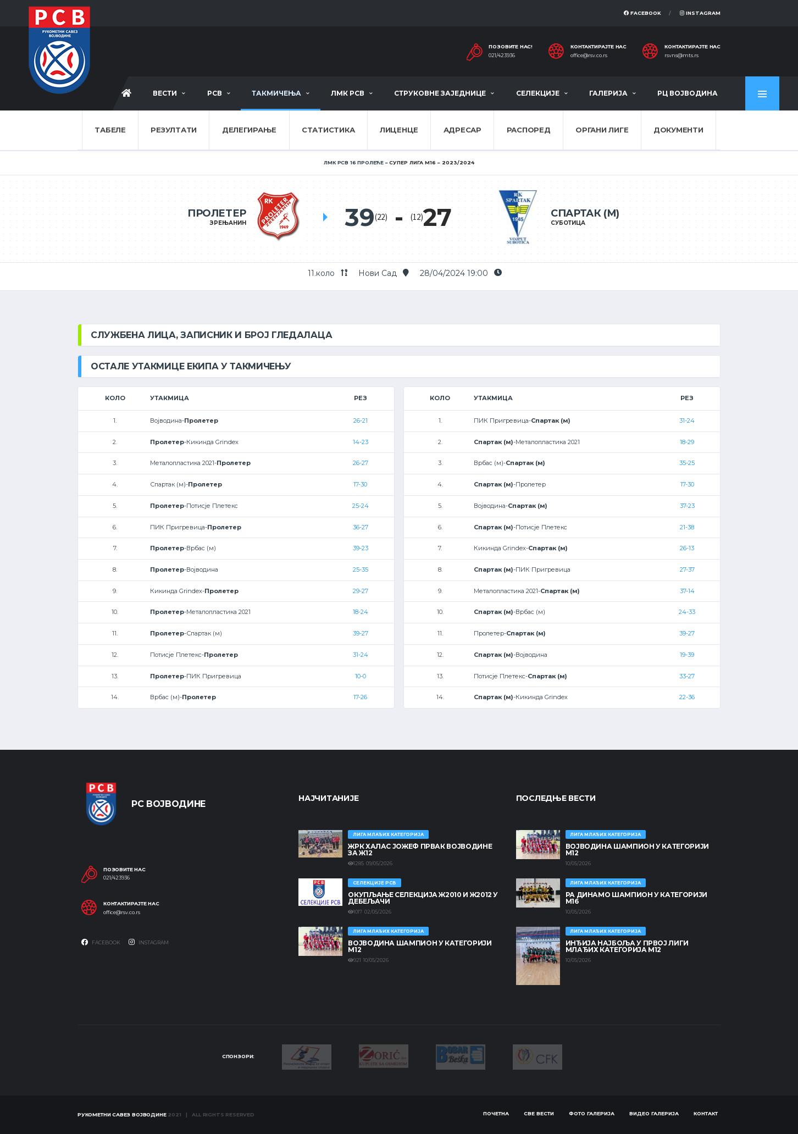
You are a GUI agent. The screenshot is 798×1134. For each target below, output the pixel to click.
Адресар (462, 129)
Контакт (706, 1113)
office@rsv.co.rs (588, 55)
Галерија (608, 93)
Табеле (110, 129)
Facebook (642, 13)
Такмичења (276, 93)
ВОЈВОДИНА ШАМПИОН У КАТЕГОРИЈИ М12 (419, 946)
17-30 (360, 484)
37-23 (687, 506)
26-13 (687, 548)
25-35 (360, 569)
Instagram (700, 13)
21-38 (687, 527)
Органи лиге (601, 129)
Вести (165, 93)
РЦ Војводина (687, 93)
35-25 (687, 463)
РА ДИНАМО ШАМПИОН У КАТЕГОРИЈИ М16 (636, 897)
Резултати (174, 129)
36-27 (360, 527)
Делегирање (249, 129)
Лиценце (399, 129)
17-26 (360, 697)
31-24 (360, 655)
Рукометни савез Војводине (122, 1114)
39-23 (360, 548)
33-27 (687, 676)
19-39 (687, 655)
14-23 (360, 442)
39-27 (360, 633)
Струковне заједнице (440, 93)
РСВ (214, 93)
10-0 (360, 676)
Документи (678, 129)
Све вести (539, 1113)
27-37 (687, 569)
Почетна (496, 1113)
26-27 (360, 463)
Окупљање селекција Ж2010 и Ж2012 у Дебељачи (423, 897)
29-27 (360, 591)
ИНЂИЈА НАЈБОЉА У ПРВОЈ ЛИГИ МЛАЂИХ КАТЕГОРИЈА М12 (627, 946)
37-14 (687, 591)
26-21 (360, 420)
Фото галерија (591, 1113)
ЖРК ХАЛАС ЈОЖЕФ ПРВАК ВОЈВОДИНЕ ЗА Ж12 (420, 849)
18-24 (360, 612)
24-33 (687, 612)
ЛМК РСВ (347, 93)
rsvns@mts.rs (681, 55)
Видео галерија (654, 1113)
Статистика (328, 129)
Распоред (529, 129)
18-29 (687, 442)
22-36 (687, 697)
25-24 (360, 506)
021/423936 (502, 55)
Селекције (537, 93)
